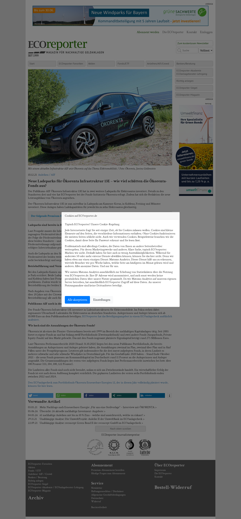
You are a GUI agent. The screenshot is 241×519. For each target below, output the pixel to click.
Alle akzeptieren (77, 300)
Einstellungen (101, 300)
